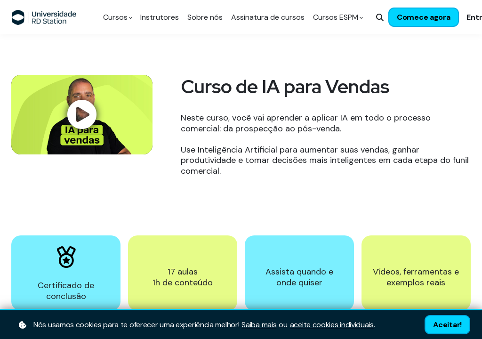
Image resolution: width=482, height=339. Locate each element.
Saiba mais (258, 325)
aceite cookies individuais (332, 325)
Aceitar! (447, 325)
